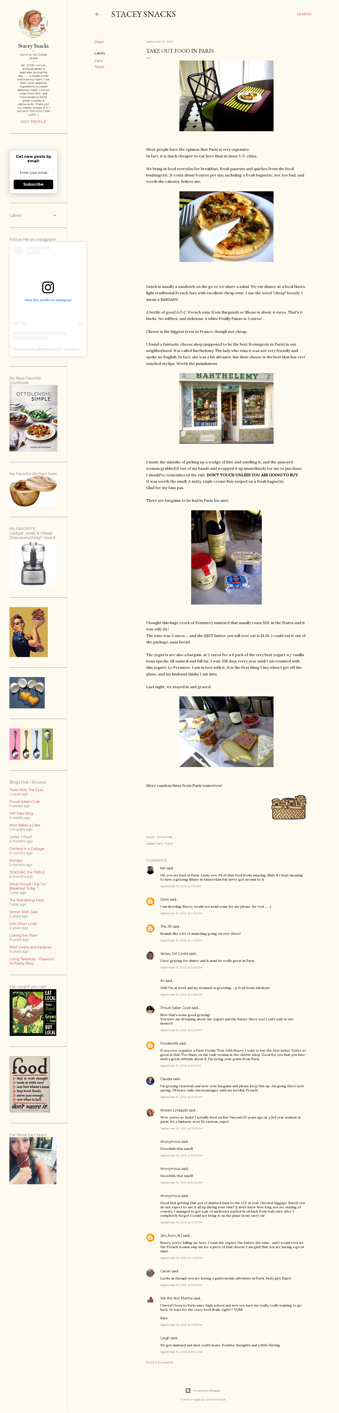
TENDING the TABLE (27, 872)
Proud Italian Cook (175, 1008)
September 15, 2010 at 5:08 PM (181, 994)
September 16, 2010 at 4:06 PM (181, 1258)
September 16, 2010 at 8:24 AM (181, 1155)
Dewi (164, 899)
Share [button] (99, 42)
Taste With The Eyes (26, 790)
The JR (166, 926)
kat (162, 868)
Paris (98, 61)
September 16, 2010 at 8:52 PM (181, 1285)
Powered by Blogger (203, 1390)
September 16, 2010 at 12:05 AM (181, 1128)
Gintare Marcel (216, 1399)
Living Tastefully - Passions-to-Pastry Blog (31, 961)
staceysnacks (50, 349)
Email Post (164, 837)
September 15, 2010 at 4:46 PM (181, 940)
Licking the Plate (23, 935)
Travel (99, 67)
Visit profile (33, 122)
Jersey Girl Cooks (174, 954)
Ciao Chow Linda (23, 924)
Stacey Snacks (143, 14)
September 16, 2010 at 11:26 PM (181, 1325)
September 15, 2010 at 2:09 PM (181, 913)
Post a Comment (159, 1362)
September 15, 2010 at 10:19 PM (181, 1097)
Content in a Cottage (26, 849)
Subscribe (33, 184)
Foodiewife (169, 1043)
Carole (165, 1271)
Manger (15, 860)
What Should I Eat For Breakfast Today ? (27, 886)
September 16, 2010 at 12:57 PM (181, 1222)
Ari (162, 981)
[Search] (304, 14)
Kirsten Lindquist (174, 1110)
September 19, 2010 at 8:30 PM (181, 1352)
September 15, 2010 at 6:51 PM (180, 1065)
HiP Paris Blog (21, 813)
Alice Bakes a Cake (24, 825)
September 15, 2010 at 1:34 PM (180, 886)
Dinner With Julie (23, 912)
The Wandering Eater (26, 900)
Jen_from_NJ (171, 1235)
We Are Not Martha (176, 1298)
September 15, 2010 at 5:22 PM (181, 1030)
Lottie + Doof (20, 837)
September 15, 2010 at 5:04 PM (181, 967)
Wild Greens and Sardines (30, 947)
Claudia (166, 1079)
